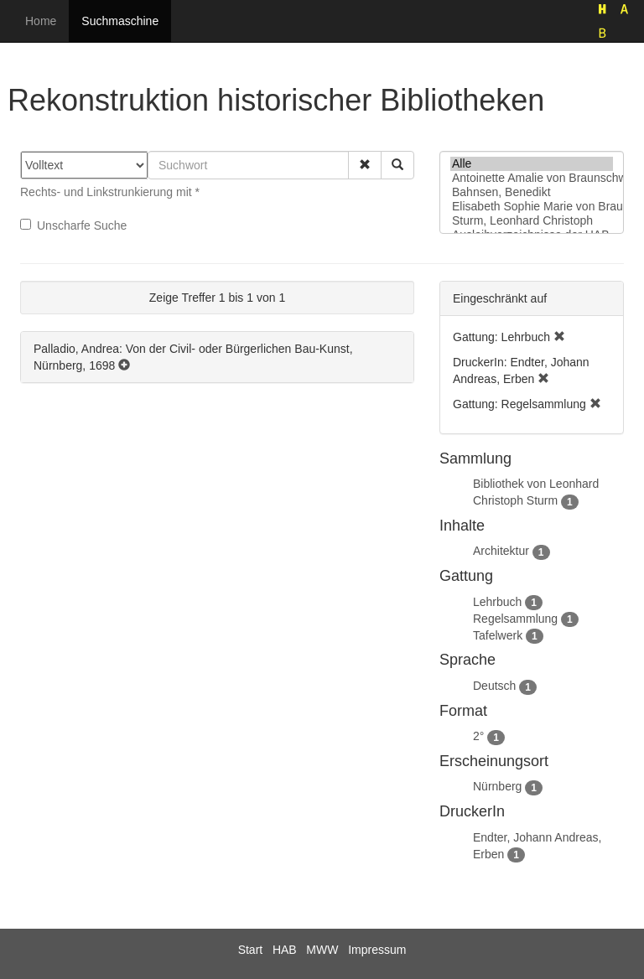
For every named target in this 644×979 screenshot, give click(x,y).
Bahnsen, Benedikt (531, 192)
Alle (531, 164)
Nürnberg (497, 786)
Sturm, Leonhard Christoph (531, 221)
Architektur (501, 550)
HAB (285, 949)
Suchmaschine (119, 21)
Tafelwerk (497, 635)
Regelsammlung (515, 618)
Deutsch (494, 685)
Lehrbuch (497, 602)
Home (40, 21)
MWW (322, 949)
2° (478, 736)
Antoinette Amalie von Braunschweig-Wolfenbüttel (531, 178)
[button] (365, 165)
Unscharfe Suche (73, 225)
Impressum (377, 949)
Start (250, 949)
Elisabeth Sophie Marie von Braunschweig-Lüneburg (531, 206)
